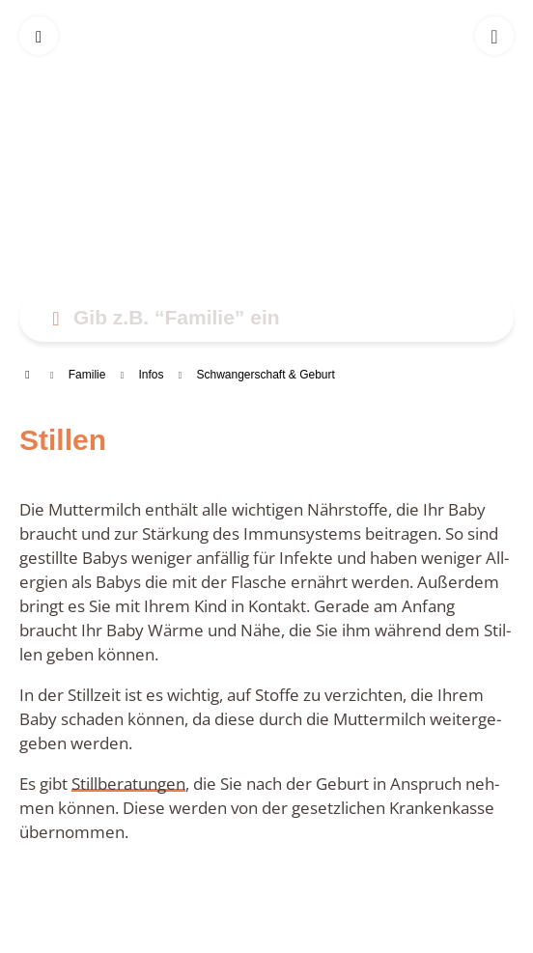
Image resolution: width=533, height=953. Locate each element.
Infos (150, 374)
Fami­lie (87, 374)
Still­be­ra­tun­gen (128, 783)
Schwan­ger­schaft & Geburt (265, 374)
